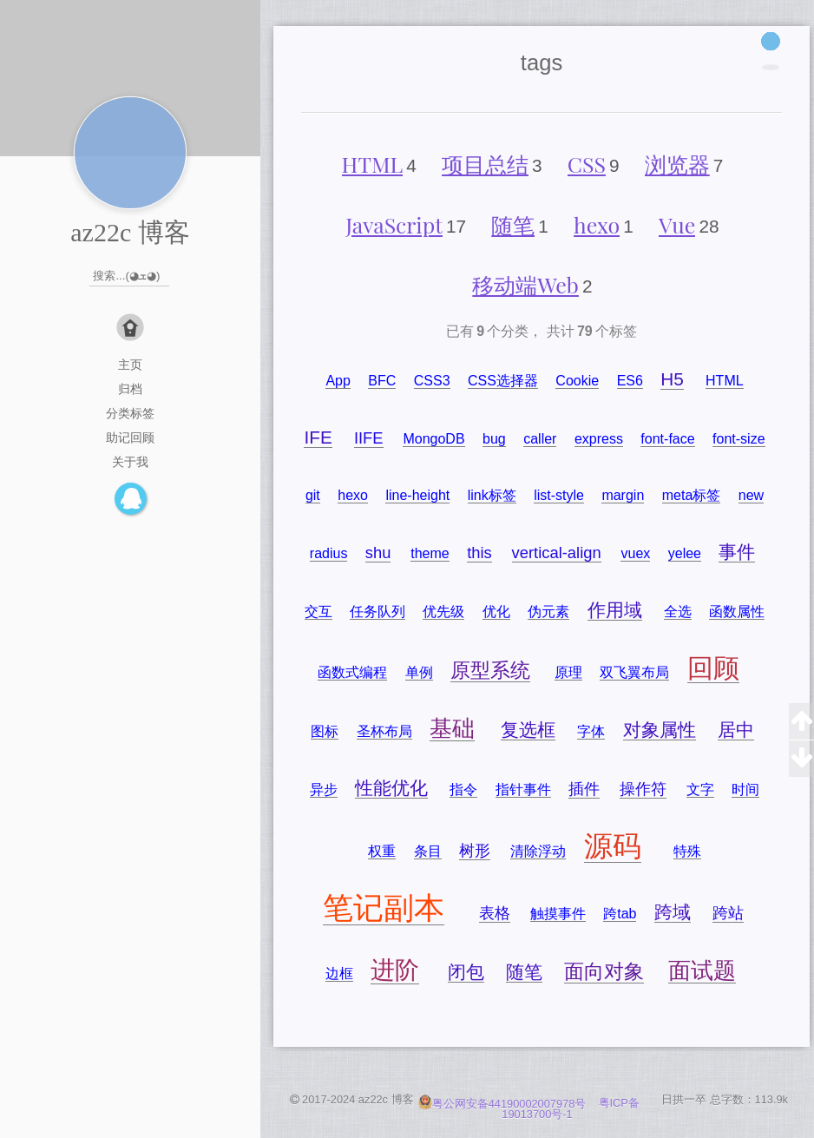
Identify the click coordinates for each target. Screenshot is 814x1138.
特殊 (687, 851)
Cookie (577, 380)
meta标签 (691, 495)
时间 (745, 789)
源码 (612, 846)
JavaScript (394, 224)
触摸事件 (558, 913)
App (337, 380)
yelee (684, 553)
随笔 (513, 224)
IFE (318, 437)
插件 (584, 788)
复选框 (528, 730)
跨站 (728, 913)
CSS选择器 (503, 380)
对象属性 (659, 730)
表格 (494, 913)
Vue (677, 224)
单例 (419, 672)
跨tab (619, 913)
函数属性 (737, 611)
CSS (587, 163)
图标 (324, 731)
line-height (417, 495)
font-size (738, 438)
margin (622, 495)
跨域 (672, 912)
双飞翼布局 (634, 672)
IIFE (369, 438)
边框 (339, 973)
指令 (463, 789)
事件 (737, 552)
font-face (667, 438)
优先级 (443, 611)
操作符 (643, 788)
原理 (568, 672)
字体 (591, 731)
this (479, 552)
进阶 (395, 970)
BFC (382, 380)
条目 (428, 851)
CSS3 (432, 380)
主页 (130, 365)
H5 (672, 379)
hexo (597, 224)
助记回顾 (130, 437)
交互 (318, 611)
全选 (678, 611)
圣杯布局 (384, 731)
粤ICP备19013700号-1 (571, 1109)
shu (378, 552)
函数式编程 (352, 672)
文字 (700, 789)
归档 (130, 389)
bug (494, 438)
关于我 (130, 462)
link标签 (492, 495)
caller (539, 438)
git (312, 495)
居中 (736, 730)
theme (429, 553)
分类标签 (130, 413)
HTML (373, 163)
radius (329, 553)
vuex (635, 553)
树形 (474, 850)
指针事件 (523, 789)
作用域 (615, 610)
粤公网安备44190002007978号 (503, 1103)
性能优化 (391, 788)
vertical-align (556, 552)
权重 (382, 851)
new (751, 495)
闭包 (466, 972)
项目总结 (485, 163)
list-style (559, 495)
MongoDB (433, 438)
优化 (496, 611)
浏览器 (677, 163)
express (598, 438)
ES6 (630, 380)
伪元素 (548, 611)
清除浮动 (538, 851)
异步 (324, 789)
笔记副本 (383, 907)
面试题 (702, 970)
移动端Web (525, 284)
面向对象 (604, 971)
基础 (452, 728)
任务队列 (377, 611)
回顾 (713, 668)
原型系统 (490, 670)
